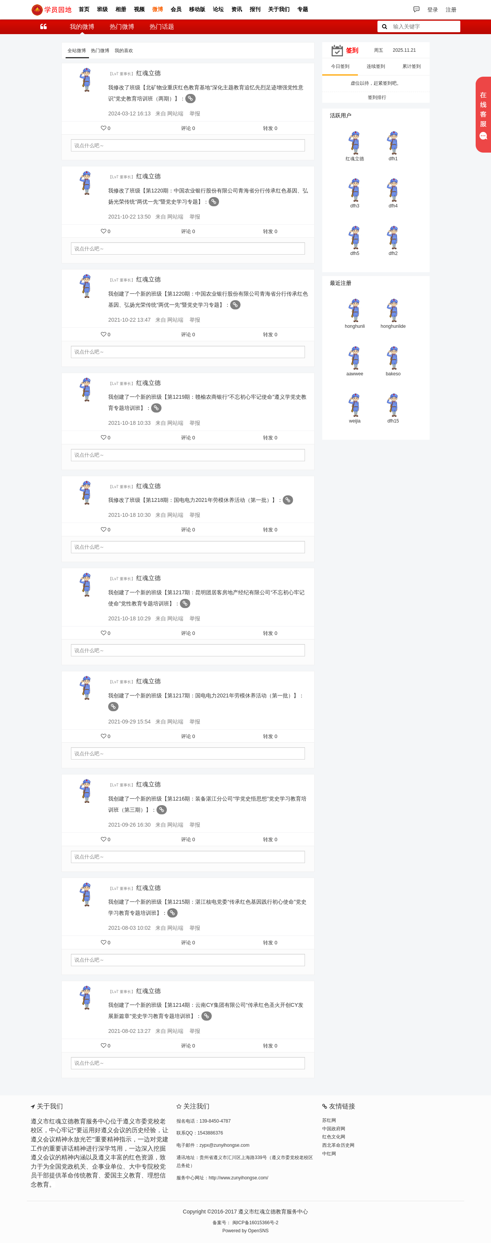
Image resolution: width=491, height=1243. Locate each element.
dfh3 (354, 206)
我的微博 (82, 26)
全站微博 (77, 50)
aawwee (354, 374)
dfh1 (393, 158)
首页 (84, 9)
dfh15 (393, 421)
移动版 (197, 9)
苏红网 (329, 1120)
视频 (139, 9)
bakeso (393, 374)
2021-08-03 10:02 (129, 928)
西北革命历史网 (338, 1145)
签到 (352, 50)
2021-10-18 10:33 (129, 423)
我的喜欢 (124, 50)
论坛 (218, 9)
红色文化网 (333, 1136)
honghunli (355, 326)
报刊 (255, 9)
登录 (432, 10)
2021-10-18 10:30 (129, 515)
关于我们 (279, 9)
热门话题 (162, 26)
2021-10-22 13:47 (129, 320)
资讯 (236, 9)
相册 (120, 9)
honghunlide (393, 326)
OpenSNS (258, 1230)
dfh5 (354, 253)
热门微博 (122, 26)
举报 (194, 113)
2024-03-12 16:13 (129, 113)
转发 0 (270, 128)
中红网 (329, 1153)
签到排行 (376, 97)
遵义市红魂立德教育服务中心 (273, 1211)
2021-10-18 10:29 (129, 618)
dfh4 (393, 206)
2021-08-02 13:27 (129, 1031)
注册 (451, 10)
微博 (157, 9)
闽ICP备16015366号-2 (254, 1222)
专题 (302, 9)
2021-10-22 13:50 (129, 217)
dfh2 (393, 253)
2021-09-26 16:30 (129, 825)
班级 (102, 9)
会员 (176, 9)
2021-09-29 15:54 (129, 722)
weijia (355, 421)
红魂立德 (149, 73)
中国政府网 (333, 1128)
